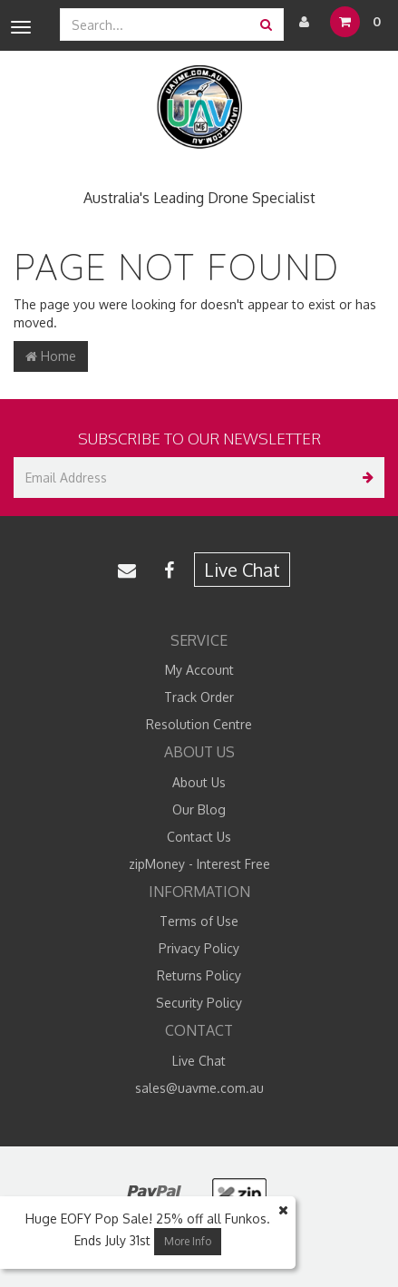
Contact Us (199, 836)
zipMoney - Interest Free (199, 864)
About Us (199, 782)
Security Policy (199, 1002)
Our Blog (199, 809)
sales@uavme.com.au (199, 1088)
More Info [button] (187, 1241)
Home (50, 356)
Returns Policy (199, 975)
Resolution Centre (199, 724)
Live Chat (242, 569)
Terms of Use (199, 921)
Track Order (199, 697)
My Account (199, 670)
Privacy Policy (199, 948)
